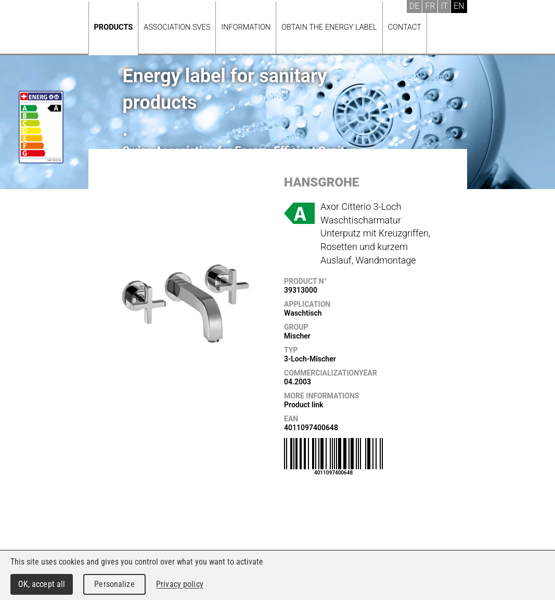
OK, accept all (42, 584)
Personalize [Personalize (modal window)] (114, 584)
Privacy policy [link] (179, 584)
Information (245, 27)
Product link (303, 405)
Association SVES (177, 27)
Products (113, 27)
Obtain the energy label (329, 27)
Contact (404, 27)
